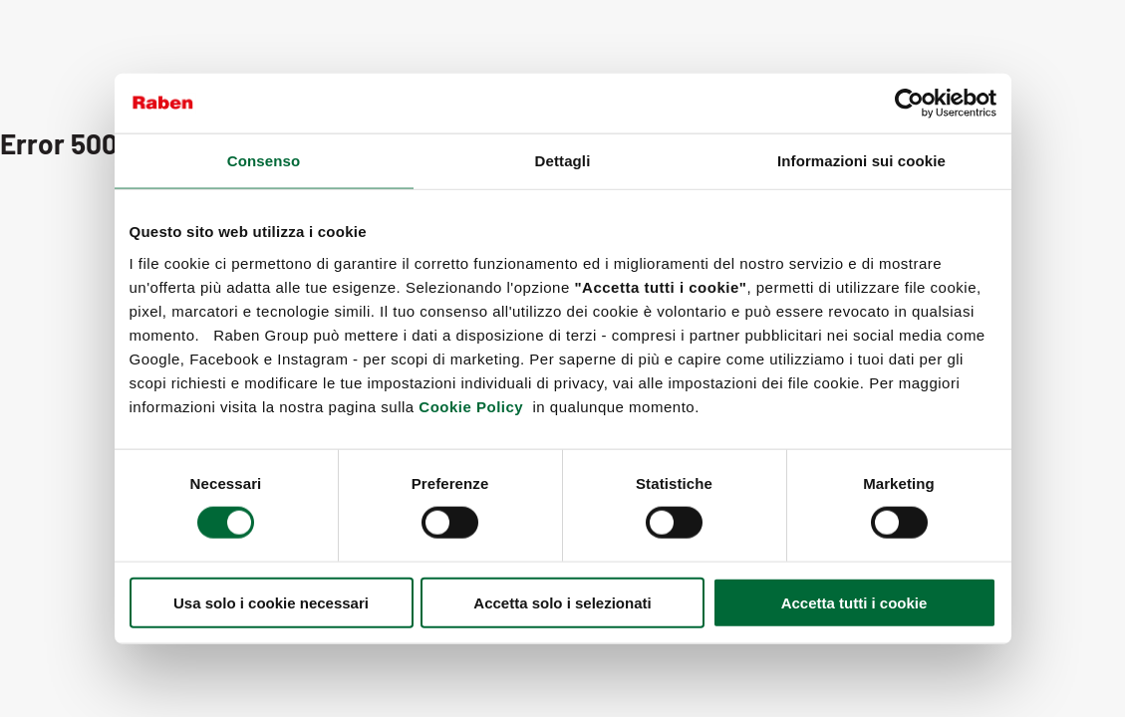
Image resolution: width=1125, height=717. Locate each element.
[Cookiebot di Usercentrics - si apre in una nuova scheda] (909, 104)
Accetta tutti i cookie (854, 602)
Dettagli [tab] (563, 160)
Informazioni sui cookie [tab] (861, 160)
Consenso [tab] (263, 160)
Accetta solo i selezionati (562, 602)
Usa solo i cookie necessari (271, 602)
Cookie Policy (471, 405)
